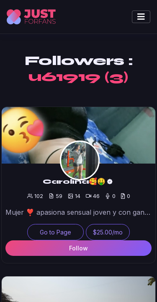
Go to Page (55, 232)
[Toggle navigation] (141, 16)
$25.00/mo (108, 232)
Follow (78, 248)
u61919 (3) (78, 76)
